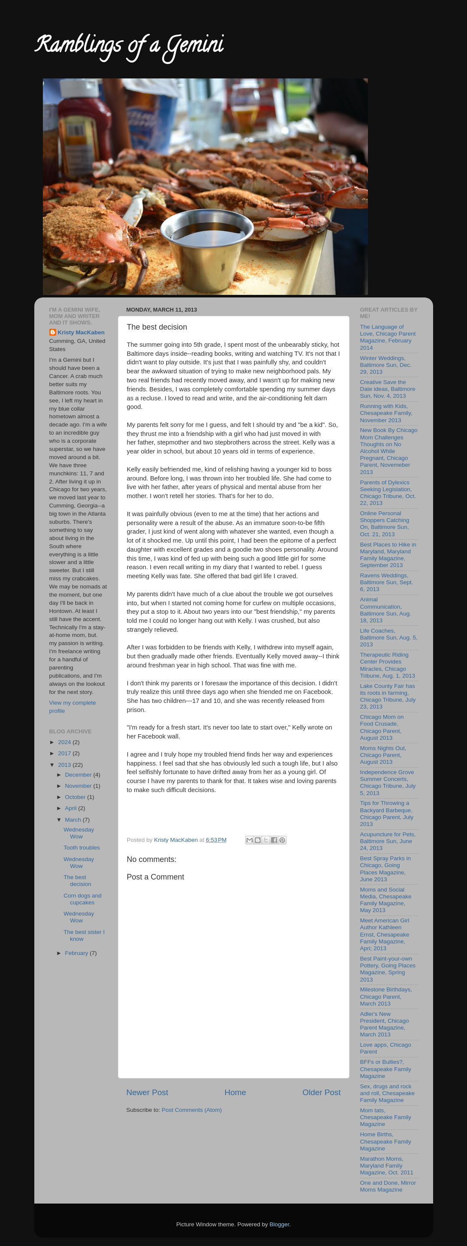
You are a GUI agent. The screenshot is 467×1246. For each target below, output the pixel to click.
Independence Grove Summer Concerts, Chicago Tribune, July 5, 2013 (388, 782)
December (79, 775)
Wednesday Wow (78, 833)
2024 (65, 742)
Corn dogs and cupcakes (82, 899)
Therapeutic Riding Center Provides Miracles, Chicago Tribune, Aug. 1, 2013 (388, 665)
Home (235, 1092)
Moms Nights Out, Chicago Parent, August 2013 (383, 755)
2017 (65, 753)
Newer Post (148, 1092)
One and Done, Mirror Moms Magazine (388, 1186)
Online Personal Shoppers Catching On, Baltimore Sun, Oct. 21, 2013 (385, 523)
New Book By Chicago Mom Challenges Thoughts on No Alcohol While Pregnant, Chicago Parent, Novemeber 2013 (389, 451)
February (77, 953)
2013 (65, 765)
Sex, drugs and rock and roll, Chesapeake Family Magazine (387, 1093)
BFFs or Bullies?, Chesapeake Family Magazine (385, 1069)
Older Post (321, 1092)
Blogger (279, 1224)
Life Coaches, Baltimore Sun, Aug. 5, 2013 (389, 638)
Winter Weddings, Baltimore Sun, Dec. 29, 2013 (386, 365)
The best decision (77, 880)
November (79, 786)
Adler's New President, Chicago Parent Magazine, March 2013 (384, 1024)
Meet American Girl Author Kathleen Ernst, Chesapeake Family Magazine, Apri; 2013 (385, 934)
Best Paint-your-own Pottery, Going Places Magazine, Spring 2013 (388, 969)
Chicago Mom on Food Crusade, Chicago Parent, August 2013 (382, 727)
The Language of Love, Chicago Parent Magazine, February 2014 (388, 337)
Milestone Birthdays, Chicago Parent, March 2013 (386, 996)
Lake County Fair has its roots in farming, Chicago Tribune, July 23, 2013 (388, 696)
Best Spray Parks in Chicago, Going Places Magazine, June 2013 (385, 869)
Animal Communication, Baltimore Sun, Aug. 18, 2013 (385, 610)
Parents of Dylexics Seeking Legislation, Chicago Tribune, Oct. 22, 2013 (388, 493)
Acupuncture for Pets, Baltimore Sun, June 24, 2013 (388, 841)
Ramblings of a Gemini (128, 47)
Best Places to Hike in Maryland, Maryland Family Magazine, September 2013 (388, 555)
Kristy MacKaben (81, 332)
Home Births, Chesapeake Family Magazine (385, 1141)
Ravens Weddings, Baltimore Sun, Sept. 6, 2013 (386, 582)
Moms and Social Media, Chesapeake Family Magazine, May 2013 (386, 900)
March (74, 820)
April (71, 808)
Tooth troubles (81, 847)
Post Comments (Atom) (192, 1110)
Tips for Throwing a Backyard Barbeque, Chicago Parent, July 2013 (387, 813)
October (76, 797)
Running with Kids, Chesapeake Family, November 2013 (386, 413)
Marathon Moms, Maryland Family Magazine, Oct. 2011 (387, 1166)
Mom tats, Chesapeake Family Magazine (385, 1117)
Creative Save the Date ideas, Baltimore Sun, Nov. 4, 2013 (388, 389)
